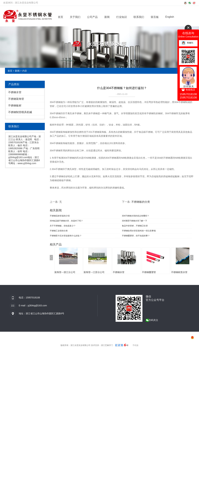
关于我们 (75, 17)
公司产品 (92, 17)
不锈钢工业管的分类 (59, 231)
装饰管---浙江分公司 (64, 272)
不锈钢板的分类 (140, 201)
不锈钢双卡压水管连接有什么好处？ (66, 236)
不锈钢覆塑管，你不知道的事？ (136, 236)
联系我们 (138, 17)
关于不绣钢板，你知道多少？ (63, 226)
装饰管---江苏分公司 (94, 272)
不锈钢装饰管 (16, 98)
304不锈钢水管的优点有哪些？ (135, 216)
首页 (60, 17)
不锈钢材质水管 (179, 272)
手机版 (135, 345)
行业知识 (121, 17)
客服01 (187, 43)
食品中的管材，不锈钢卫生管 (135, 226)
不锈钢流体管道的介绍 (60, 216)
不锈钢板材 (14, 105)
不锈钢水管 (14, 92)
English (169, 16)
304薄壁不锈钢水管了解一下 (134, 221)
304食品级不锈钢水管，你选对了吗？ (66, 221)
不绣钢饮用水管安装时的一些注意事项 (139, 231)
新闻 (107, 17)
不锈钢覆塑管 (149, 272)
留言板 (155, 17)
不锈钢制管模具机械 (20, 112)
